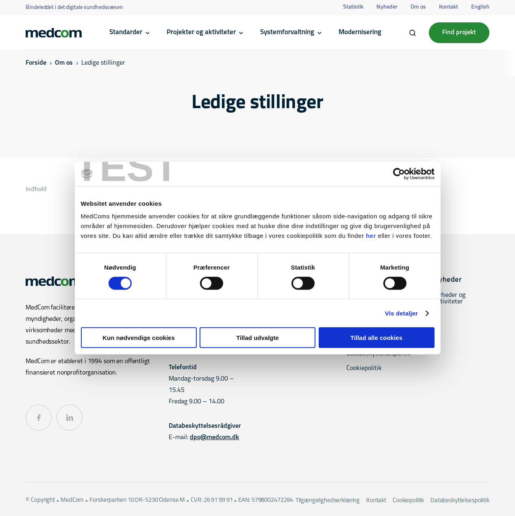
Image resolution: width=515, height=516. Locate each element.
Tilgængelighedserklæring (328, 501)
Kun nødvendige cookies (138, 337)
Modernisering (360, 32)
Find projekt (459, 32)
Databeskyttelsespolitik (459, 501)
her (371, 235)
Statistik (353, 7)
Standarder (125, 32)
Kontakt (448, 7)
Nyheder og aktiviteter (449, 298)
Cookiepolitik (364, 368)
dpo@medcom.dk (214, 437)
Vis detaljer (401, 312)
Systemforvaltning (287, 32)
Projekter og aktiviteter (201, 32)
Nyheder (387, 7)
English (480, 7)
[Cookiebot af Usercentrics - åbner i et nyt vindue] (399, 174)
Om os (418, 7)
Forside (36, 63)
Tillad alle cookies (376, 337)
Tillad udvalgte (257, 337)
